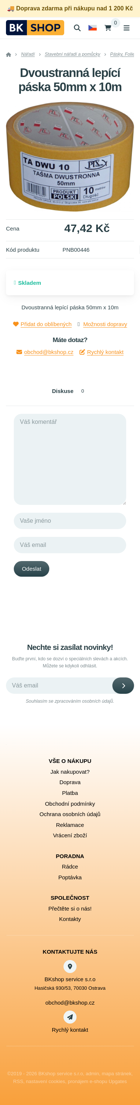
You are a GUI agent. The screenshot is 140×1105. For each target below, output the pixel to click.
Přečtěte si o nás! (70, 908)
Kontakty (70, 919)
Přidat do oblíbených (42, 324)
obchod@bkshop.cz (45, 352)
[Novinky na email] (70, 685)
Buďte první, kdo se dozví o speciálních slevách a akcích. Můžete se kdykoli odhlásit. (70, 662)
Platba (70, 793)
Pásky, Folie (122, 54)
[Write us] (69, 1017)
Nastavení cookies (45, 1081)
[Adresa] (69, 966)
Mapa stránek (116, 1073)
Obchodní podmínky (70, 803)
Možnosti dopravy (105, 324)
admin (92, 1073)
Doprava (70, 782)
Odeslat (31, 569)
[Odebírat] (123, 685)
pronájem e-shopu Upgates (97, 1081)
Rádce (70, 866)
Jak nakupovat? (70, 772)
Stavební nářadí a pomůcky (72, 54)
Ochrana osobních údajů (70, 814)
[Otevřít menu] (126, 27)
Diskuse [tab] (70, 391)
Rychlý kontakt (102, 352)
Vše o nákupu (70, 761)
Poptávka (70, 877)
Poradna (70, 856)
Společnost (70, 898)
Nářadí (28, 54)
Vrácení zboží (70, 835)
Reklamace (70, 825)
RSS (18, 1081)
